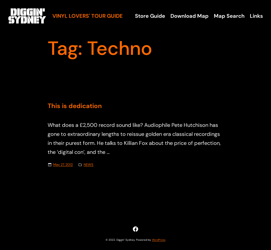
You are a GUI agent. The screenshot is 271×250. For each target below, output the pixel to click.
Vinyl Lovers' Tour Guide (87, 15)
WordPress (158, 240)
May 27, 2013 (63, 164)
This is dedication (75, 106)
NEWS (88, 164)
